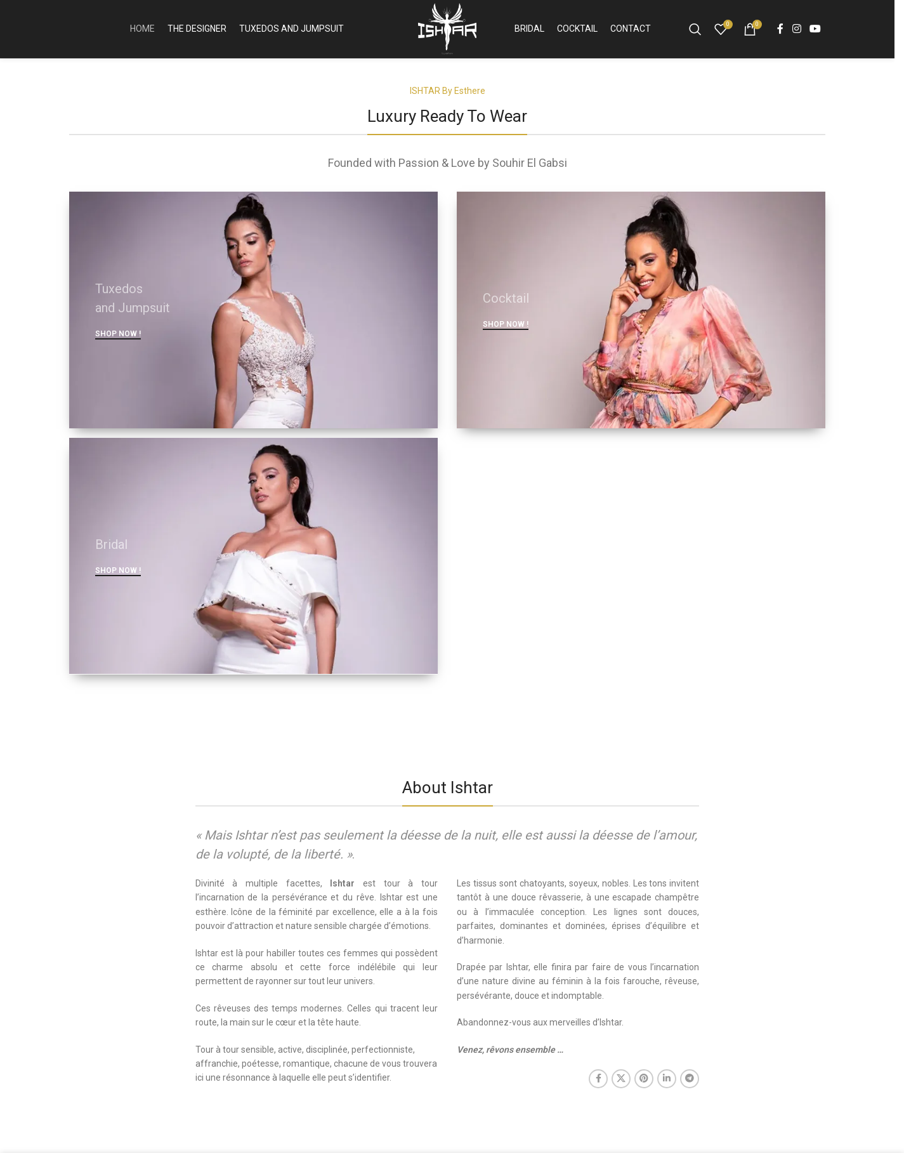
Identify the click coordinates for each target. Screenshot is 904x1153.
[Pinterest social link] (643, 1087)
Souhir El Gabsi (529, 171)
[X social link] (621, 1087)
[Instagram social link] (796, 33)
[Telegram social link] (689, 1087)
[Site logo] (447, 32)
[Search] (695, 33)
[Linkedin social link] (666, 1087)
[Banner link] (253, 319)
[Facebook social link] (780, 33)
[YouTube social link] (815, 33)
